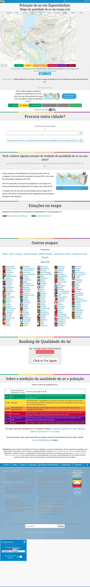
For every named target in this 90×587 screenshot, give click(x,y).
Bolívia (7, 299)
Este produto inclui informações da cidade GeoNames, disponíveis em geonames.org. (51, 488)
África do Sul (9, 268)
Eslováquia (25, 289)
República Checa (62, 318)
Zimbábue (77, 318)
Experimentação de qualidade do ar (16, 490)
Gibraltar (25, 314)
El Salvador (25, 284)
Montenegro (60, 282)
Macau (41, 310)
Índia (40, 276)
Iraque (41, 280)
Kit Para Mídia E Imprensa (13, 479)
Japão (40, 289)
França (24, 304)
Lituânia (41, 306)
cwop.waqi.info (44, 497)
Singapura (77, 280)
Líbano (41, 303)
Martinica (59, 266)
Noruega (59, 289)
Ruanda (76, 268)
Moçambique (60, 276)
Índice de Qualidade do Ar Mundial (64, 451)
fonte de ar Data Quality (12, 500)
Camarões (8, 312)
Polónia (58, 304)
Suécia (76, 285)
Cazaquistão (9, 318)
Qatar (58, 310)
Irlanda (41, 282)
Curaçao (24, 278)
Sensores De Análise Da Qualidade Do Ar (18, 492)
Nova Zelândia (61, 293)
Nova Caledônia (61, 291)
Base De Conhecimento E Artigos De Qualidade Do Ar (18, 487)
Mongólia (59, 280)
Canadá (7, 316)
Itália (40, 287)
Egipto (24, 282)
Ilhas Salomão (44, 272)
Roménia (76, 266)
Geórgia (24, 312)
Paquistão (59, 299)
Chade (6, 320)
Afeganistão (9, 266)
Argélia (7, 278)
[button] (2, 16)
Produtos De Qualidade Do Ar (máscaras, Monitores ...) (16, 506)
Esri (7, 66)
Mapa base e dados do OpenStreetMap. (50, 511)
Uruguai (76, 308)
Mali (40, 322)
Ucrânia (76, 304)
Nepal (58, 284)
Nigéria (58, 287)
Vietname (77, 314)
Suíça (75, 287)
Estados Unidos (27, 295)
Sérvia (75, 278)
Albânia (7, 270)
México (58, 272)
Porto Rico (59, 306)
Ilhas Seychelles (44, 274)
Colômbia (25, 266)
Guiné (23, 325)
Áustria (7, 285)
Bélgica (7, 293)
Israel (40, 285)
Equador (24, 287)
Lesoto (41, 299)
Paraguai (59, 301)
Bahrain (7, 289)
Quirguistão (60, 314)
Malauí (41, 318)
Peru (57, 303)
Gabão (24, 306)
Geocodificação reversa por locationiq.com (51, 508)
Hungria (41, 270)
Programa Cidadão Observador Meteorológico (52, 495)
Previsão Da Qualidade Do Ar (14, 503)
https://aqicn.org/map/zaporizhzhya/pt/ (45, 71)
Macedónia (43, 312)
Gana (23, 310)
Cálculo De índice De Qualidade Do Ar (17, 502)
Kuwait (41, 297)
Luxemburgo (43, 308)
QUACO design (43, 517)
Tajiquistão (77, 293)
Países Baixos (60, 297)
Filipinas (25, 301)
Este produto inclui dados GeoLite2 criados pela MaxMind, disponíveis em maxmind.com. (52, 484)
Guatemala (25, 320)
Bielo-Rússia (9, 297)
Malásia (41, 316)
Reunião (59, 325)
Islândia (41, 284)
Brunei (7, 304)
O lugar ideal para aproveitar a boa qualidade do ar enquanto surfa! (53, 514)
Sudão (75, 284)
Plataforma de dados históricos (14, 510)
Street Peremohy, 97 (41, 216)
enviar (61, 526)
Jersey (41, 291)
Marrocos (42, 325)
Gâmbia (24, 308)
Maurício (59, 268)
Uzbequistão (78, 310)
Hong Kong (43, 268)
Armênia (7, 282)
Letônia (41, 301)
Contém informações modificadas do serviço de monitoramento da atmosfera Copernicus (52, 500)
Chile (6, 322)
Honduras (42, 266)
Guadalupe (25, 318)
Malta (40, 323)
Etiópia (24, 299)
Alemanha (8, 272)
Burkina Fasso (9, 308)
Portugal (59, 308)
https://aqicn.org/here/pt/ (45, 88)
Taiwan (76, 291)
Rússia (76, 270)
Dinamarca (25, 280)
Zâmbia (76, 316)
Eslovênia (25, 291)
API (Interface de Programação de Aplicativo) (19, 509)
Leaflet (2, 65)
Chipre (7, 325)
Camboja (7, 314)
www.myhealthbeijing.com (42, 440)
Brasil (6, 303)
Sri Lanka (77, 282)
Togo (75, 297)
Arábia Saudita (10, 276)
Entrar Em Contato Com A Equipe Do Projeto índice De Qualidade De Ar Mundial (18, 476)
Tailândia (77, 289)
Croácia (24, 276)
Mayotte (58, 270)
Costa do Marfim (27, 274)
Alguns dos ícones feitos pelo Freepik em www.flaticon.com (50, 505)
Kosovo (41, 295)
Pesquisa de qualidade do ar (15, 482)
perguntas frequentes (12, 496)
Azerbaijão (8, 287)
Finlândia (25, 303)
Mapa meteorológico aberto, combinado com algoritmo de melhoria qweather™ (51, 492)
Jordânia (42, 293)
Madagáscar (43, 314)
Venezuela (77, 312)
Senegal (76, 276)
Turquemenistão (79, 301)
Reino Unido (60, 316)
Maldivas (42, 320)
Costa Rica (25, 272)
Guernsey (25, 322)
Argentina (8, 280)
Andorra (7, 274)
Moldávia (59, 278)
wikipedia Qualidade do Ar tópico (65, 429)
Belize (6, 295)
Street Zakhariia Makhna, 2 (15, 216)
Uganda (76, 306)
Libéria (41, 304)
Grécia (24, 316)
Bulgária (7, 306)
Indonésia (42, 278)
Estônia (24, 297)
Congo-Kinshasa (27, 268)
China (6, 323)
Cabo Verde (8, 310)
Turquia (76, 303)
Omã (57, 295)
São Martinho (78, 274)
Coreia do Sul (26, 270)
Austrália (7, 284)
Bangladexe (8, 291)
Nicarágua (59, 285)
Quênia (58, 312)
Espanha (24, 293)
